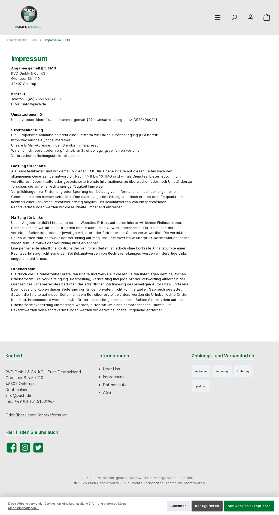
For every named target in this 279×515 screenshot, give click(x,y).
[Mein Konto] (250, 17)
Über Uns (111, 369)
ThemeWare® (194, 483)
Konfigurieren (207, 506)
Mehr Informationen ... (23, 508)
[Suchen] (234, 17)
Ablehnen (178, 506)
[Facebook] (11, 447)
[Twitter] (38, 447)
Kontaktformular (51, 415)
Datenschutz (115, 384)
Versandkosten (179, 478)
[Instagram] (25, 447)
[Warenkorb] (267, 17)
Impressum (113, 376)
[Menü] (218, 17)
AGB (107, 392)
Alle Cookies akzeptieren (249, 506)
